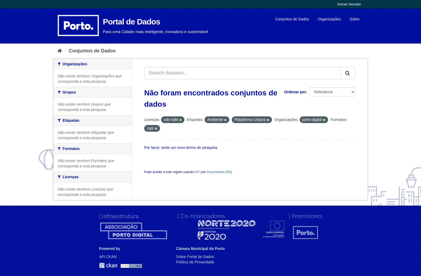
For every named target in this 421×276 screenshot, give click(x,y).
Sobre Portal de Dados (195, 257)
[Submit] (348, 73)
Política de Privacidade (195, 262)
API (196, 172)
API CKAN (108, 257)
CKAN (108, 265)
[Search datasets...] (242, 73)
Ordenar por (295, 92)
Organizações (329, 19)
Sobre (355, 19)
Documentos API (219, 172)
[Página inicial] (59, 50)
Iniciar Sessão (349, 4)
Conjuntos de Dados (292, 19)
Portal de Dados (131, 21)
